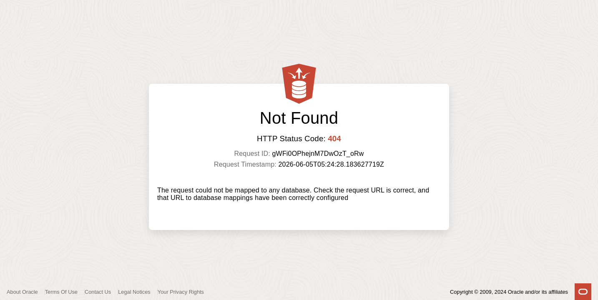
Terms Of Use (61, 292)
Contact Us (98, 292)
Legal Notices (134, 292)
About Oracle (22, 292)
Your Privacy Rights (181, 292)
